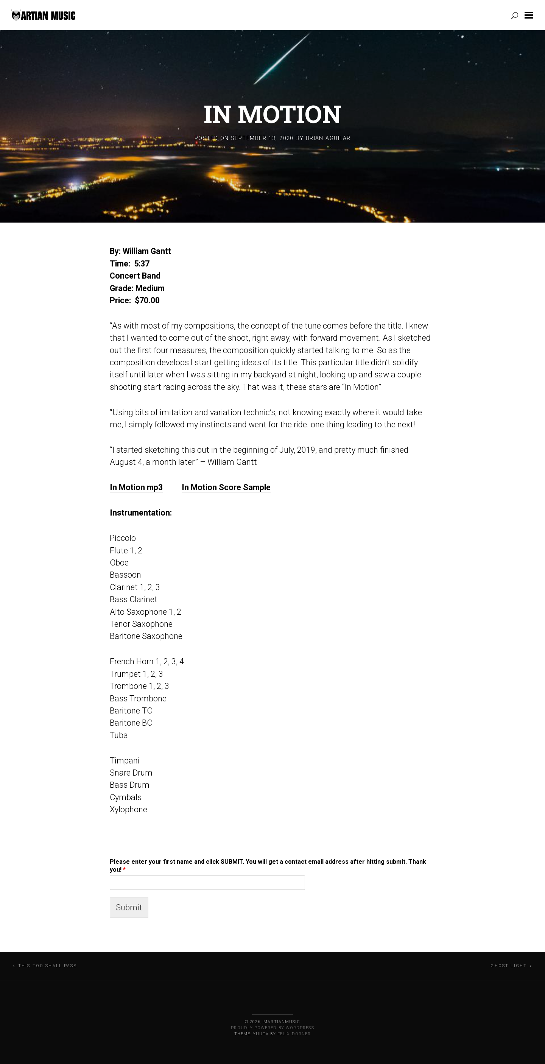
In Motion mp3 (136, 487)
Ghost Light (508, 965)
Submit (129, 907)
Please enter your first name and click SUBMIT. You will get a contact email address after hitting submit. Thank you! (268, 865)
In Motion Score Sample (226, 487)
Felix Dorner (294, 1033)
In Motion (272, 113)
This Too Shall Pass (47, 965)
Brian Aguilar (328, 138)
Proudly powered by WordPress (272, 1027)
